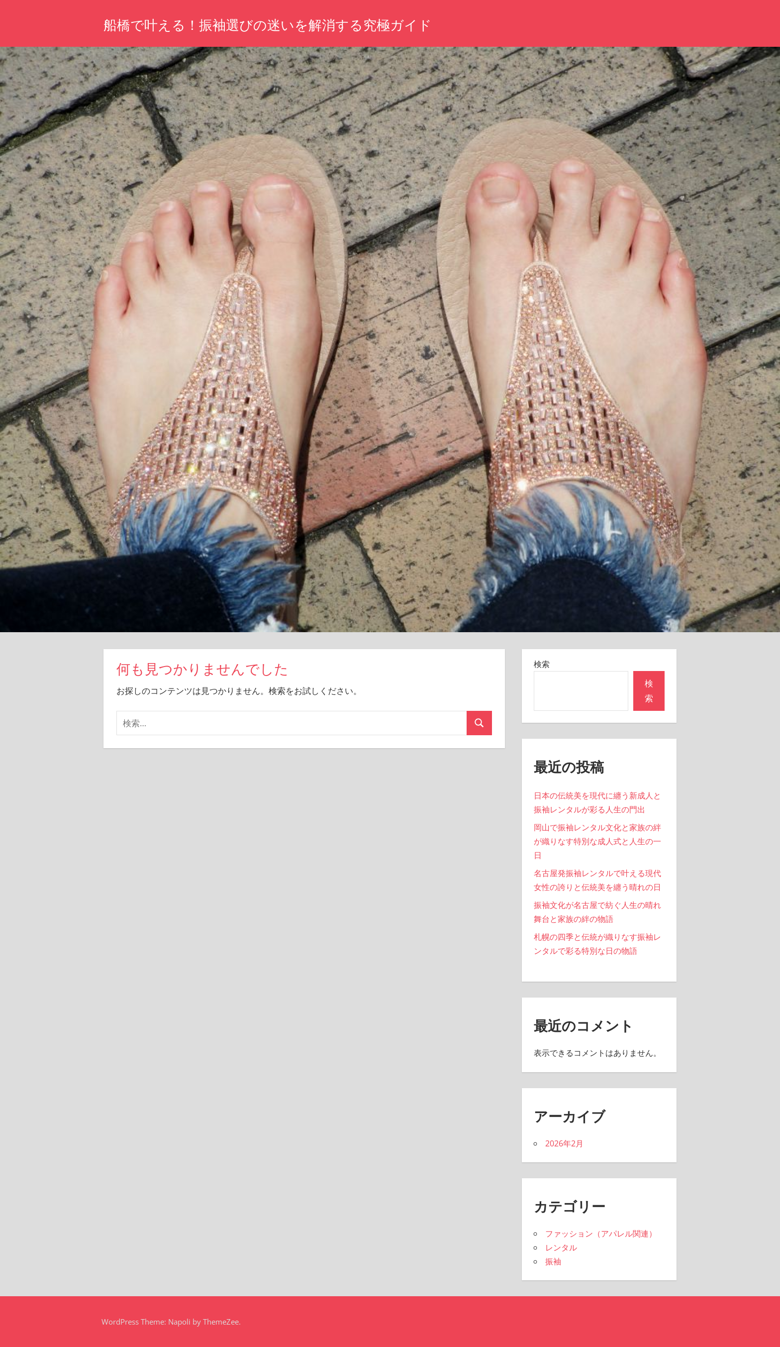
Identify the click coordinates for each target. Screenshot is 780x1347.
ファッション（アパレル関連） (601, 1233)
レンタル (561, 1247)
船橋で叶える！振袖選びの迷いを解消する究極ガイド (297, 24)
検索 (542, 664)
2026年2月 (564, 1143)
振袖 (553, 1261)
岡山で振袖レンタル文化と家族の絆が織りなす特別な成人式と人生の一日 (597, 841)
